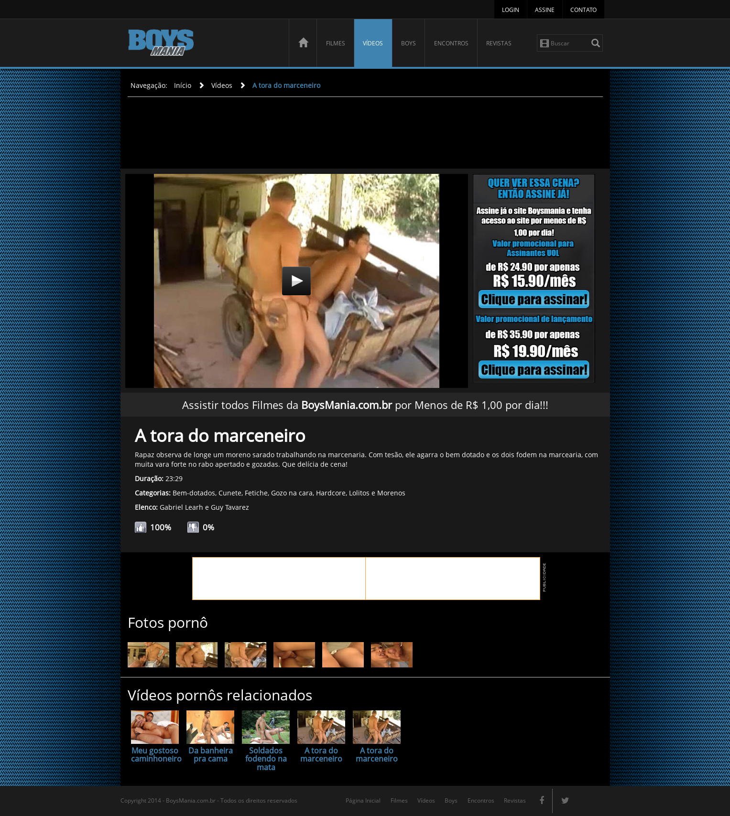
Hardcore (331, 492)
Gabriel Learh (181, 507)
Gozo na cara (292, 492)
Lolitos (359, 492)
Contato (583, 10)
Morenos (391, 492)
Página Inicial (363, 800)
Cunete (229, 492)
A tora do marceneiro (286, 85)
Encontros (451, 43)
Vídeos (373, 43)
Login (510, 10)
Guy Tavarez (230, 507)
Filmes (335, 43)
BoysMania (203, 44)
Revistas (499, 43)
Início (182, 85)
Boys (408, 43)
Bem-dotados (194, 492)
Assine (545, 10)
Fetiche (256, 492)
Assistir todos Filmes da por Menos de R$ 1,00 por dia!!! (365, 404)
